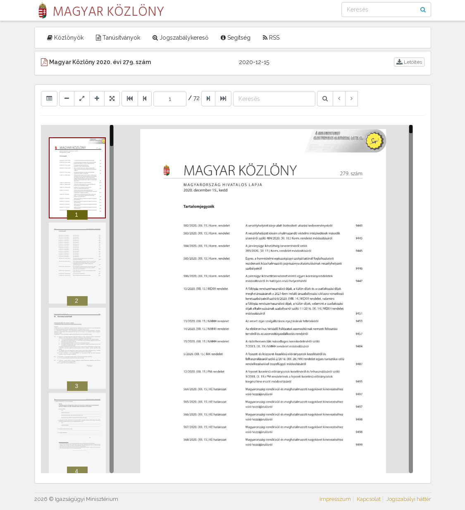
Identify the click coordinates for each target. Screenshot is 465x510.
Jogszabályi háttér (408, 499)
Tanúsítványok (118, 37)
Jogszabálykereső (180, 37)
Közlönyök (65, 37)
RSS (271, 37)
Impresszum (335, 499)
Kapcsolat (369, 499)
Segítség (235, 37)
